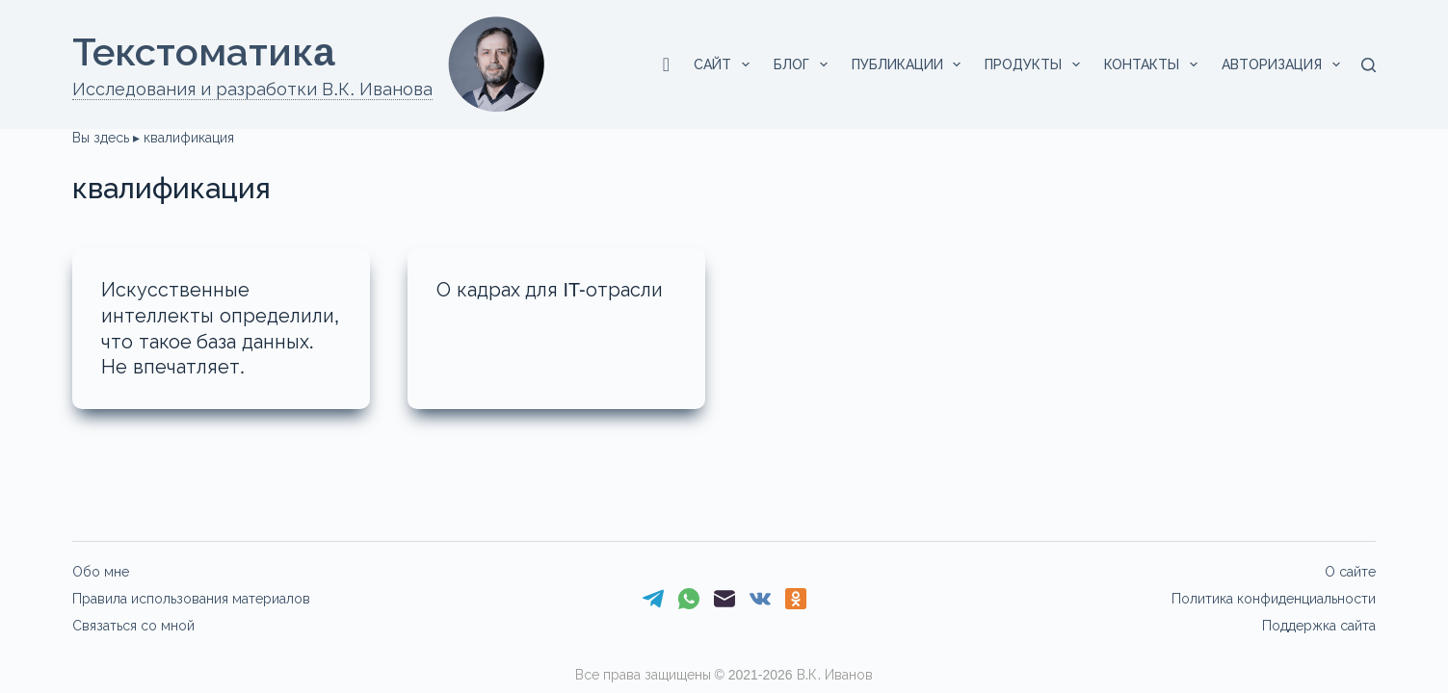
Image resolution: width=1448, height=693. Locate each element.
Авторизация (1285, 64)
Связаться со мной (133, 625)
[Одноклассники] (795, 598)
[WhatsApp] (688, 598)
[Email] (724, 598)
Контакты (1154, 64)
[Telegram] (653, 598)
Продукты (1036, 64)
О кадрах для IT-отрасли (550, 289)
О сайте (1350, 571)
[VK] (760, 598)
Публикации (910, 64)
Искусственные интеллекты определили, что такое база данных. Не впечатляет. (210, 339)
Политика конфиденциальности (1274, 598)
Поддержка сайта (1319, 625)
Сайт (725, 64)
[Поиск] (1368, 65)
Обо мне (100, 571)
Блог (804, 64)
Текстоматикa (203, 52)
